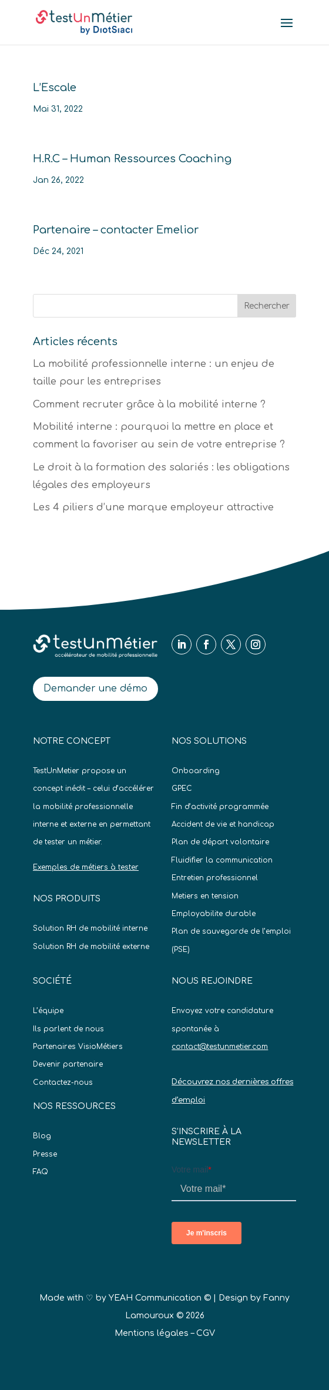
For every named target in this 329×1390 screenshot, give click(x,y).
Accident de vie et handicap (223, 824)
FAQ (40, 1172)
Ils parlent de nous (68, 1029)
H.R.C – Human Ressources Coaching (132, 159)
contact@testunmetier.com (220, 1046)
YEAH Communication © (160, 1298)
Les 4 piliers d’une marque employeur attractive (153, 507)
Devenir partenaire (68, 1064)
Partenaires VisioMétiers (78, 1046)
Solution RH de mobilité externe (91, 947)
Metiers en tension (205, 896)
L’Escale (54, 87)
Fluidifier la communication (222, 860)
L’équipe (48, 1011)
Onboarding (196, 771)
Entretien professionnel (215, 878)
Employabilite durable (214, 914)
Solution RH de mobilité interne (90, 928)
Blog (42, 1136)
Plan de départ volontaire (220, 842)
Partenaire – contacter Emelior (116, 230)
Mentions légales (152, 1333)
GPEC (182, 788)
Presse (45, 1154)
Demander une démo (95, 688)
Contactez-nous (63, 1082)
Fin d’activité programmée (220, 807)
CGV (205, 1333)
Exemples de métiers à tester (86, 867)
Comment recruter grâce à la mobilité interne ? (149, 404)
